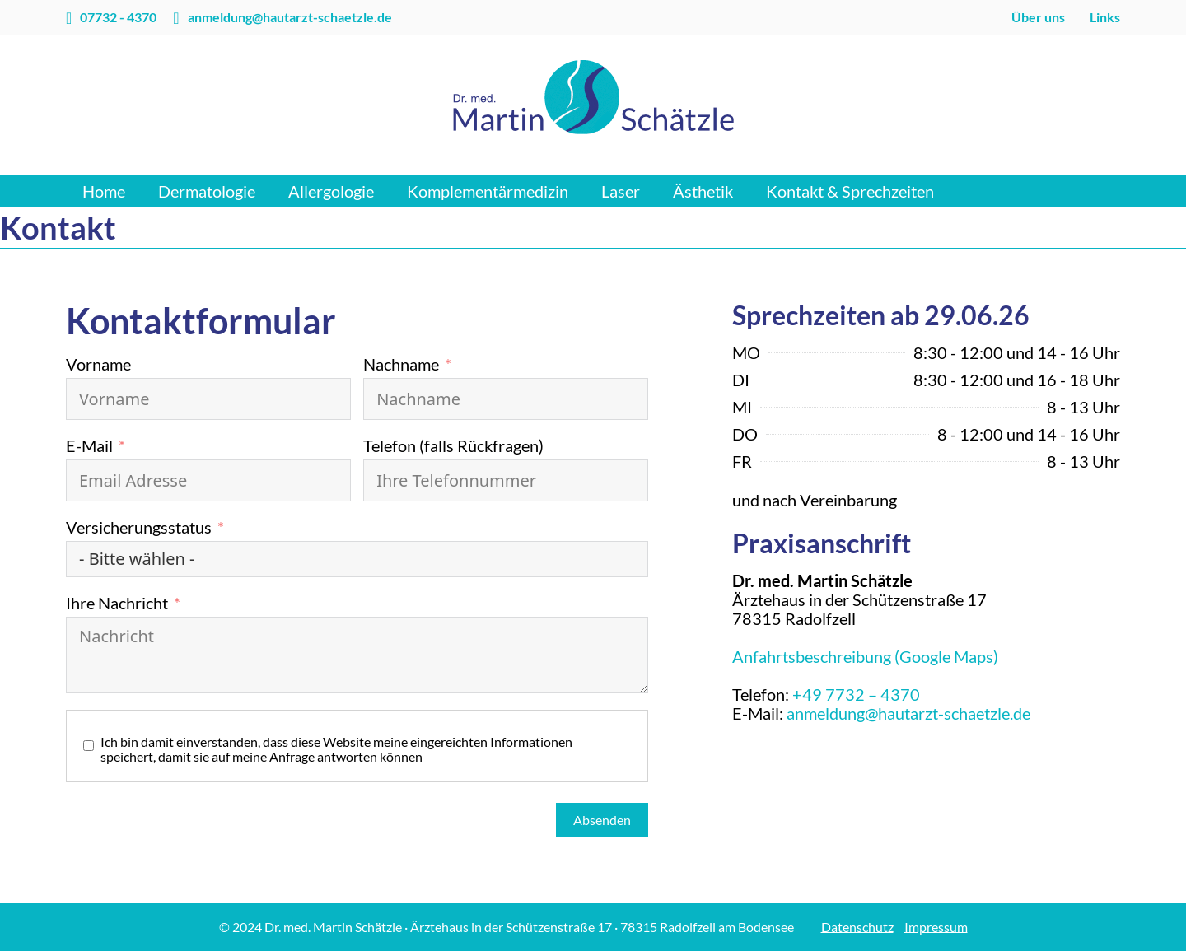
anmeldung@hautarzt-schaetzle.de (290, 17)
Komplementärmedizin (487, 191)
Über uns (1038, 17)
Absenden (602, 819)
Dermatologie (206, 191)
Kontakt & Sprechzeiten (850, 191)
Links (1105, 17)
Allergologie (331, 191)
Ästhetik (703, 191)
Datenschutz (857, 927)
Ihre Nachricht (117, 603)
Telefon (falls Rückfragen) (453, 445)
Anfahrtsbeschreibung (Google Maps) (865, 656)
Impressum (936, 927)
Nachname (401, 364)
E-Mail (89, 445)
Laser (620, 191)
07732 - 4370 (118, 17)
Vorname (98, 364)
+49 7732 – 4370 (856, 694)
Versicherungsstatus (139, 527)
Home (103, 191)
